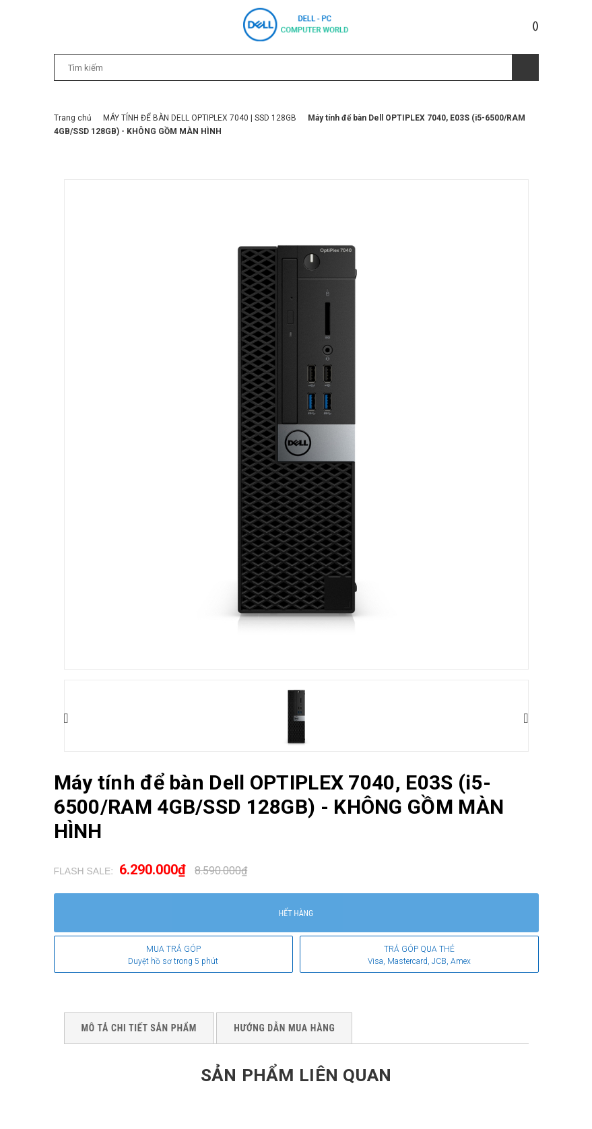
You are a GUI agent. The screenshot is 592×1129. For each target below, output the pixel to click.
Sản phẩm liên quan (295, 1074)
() (535, 25)
